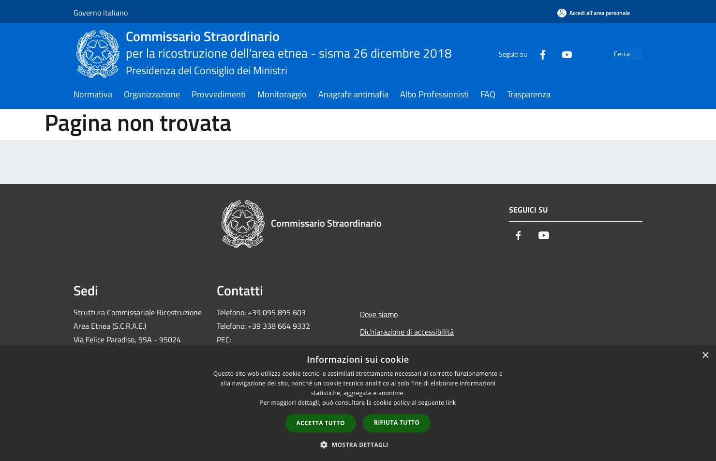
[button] (358, 444)
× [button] (705, 355)
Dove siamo (379, 314)
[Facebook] (520, 53)
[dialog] (358, 403)
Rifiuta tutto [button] (397, 422)
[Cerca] (630, 53)
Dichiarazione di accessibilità (407, 332)
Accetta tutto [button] (321, 423)
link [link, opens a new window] (451, 403)
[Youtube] (544, 53)
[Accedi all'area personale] (593, 12)
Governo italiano (101, 12)
